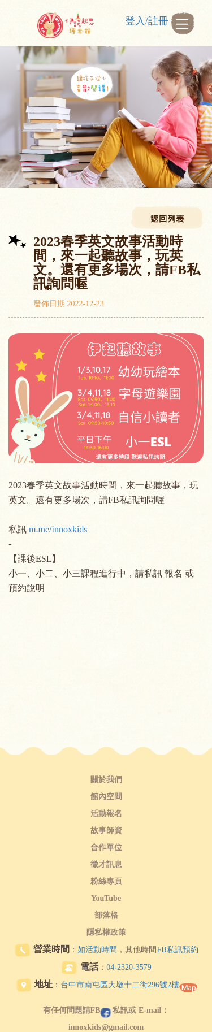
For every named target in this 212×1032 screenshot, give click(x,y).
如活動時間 (97, 950)
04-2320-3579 (128, 967)
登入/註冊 (146, 21)
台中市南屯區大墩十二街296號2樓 (119, 985)
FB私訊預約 (177, 950)
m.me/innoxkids (58, 529)
